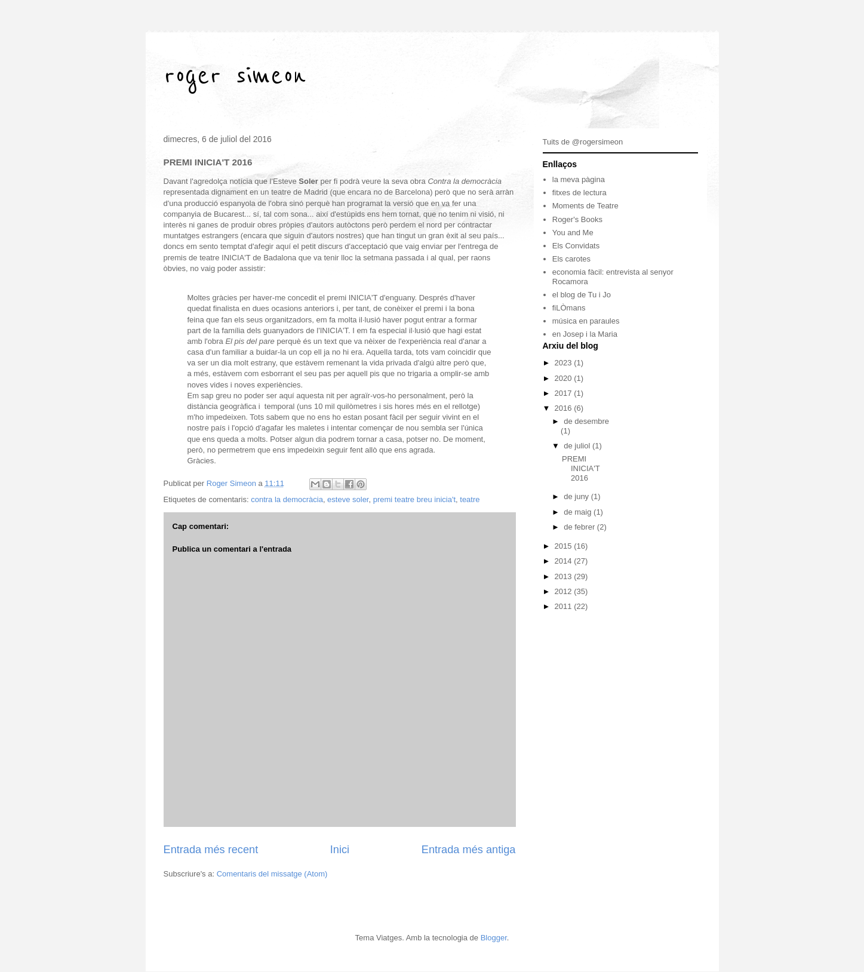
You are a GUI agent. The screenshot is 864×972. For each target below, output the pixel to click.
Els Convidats (575, 245)
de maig (579, 511)
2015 (564, 546)
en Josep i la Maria (584, 334)
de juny (577, 496)
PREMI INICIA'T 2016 (580, 468)
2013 (564, 576)
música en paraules (586, 320)
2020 (564, 378)
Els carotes (571, 258)
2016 (564, 408)
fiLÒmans (569, 307)
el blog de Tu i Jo (581, 294)
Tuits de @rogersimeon (583, 141)
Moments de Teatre (585, 205)
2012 (564, 591)
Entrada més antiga (469, 850)
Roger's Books (577, 219)
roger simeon (235, 76)
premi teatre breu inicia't (414, 499)
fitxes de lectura (579, 192)
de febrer (580, 526)
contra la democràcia (287, 499)
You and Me (573, 232)
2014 (564, 560)
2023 (564, 362)
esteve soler (347, 499)
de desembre (586, 421)
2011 (564, 606)
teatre (469, 499)
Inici (339, 850)
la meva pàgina (578, 179)
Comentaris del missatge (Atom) (272, 873)
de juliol (578, 445)
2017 (564, 393)
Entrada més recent (211, 850)
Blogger (494, 937)
